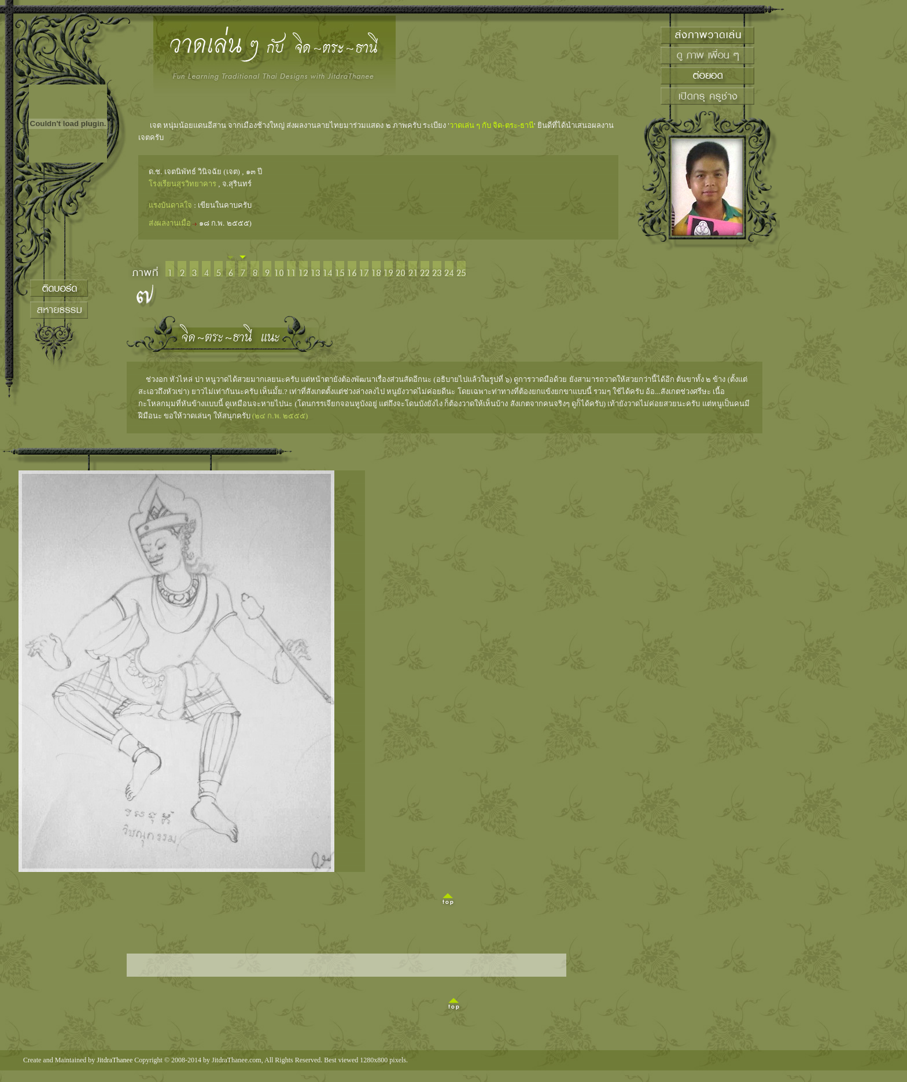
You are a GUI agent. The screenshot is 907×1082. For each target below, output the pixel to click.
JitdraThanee (114, 1060)
